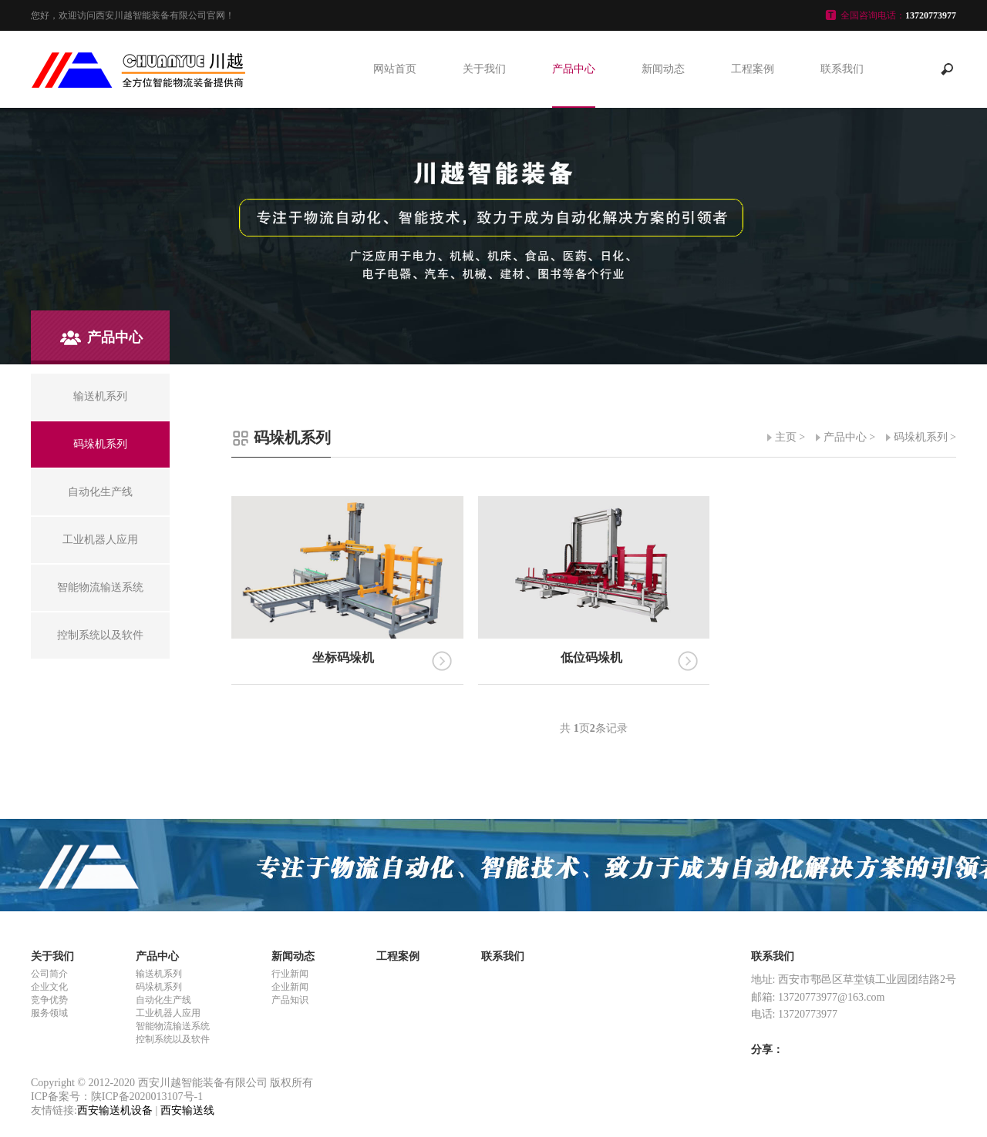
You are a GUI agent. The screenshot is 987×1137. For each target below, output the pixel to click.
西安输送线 (187, 1110)
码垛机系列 (921, 437)
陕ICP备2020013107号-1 (147, 1096)
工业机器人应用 (168, 1013)
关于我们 (484, 69)
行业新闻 (289, 973)
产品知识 (289, 999)
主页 (786, 437)
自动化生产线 (163, 999)
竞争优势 (49, 999)
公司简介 (49, 973)
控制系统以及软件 (173, 1039)
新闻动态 (663, 69)
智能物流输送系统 (173, 1026)
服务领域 (49, 1013)
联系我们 (842, 69)
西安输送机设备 (115, 1110)
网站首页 (394, 69)
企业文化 (49, 986)
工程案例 (752, 69)
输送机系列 (159, 973)
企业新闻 (289, 986)
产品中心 (573, 69)
